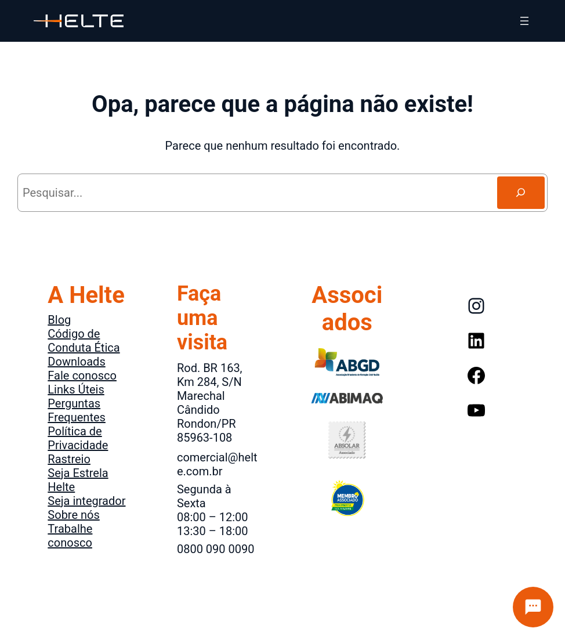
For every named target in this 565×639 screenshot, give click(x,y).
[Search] (521, 192)
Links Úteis (76, 389)
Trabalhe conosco (70, 536)
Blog (59, 320)
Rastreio (69, 459)
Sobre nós (73, 515)
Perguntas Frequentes (77, 410)
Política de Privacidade (78, 438)
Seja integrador (86, 501)
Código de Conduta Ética (83, 341)
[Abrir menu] (524, 21)
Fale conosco (82, 375)
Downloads (76, 362)
